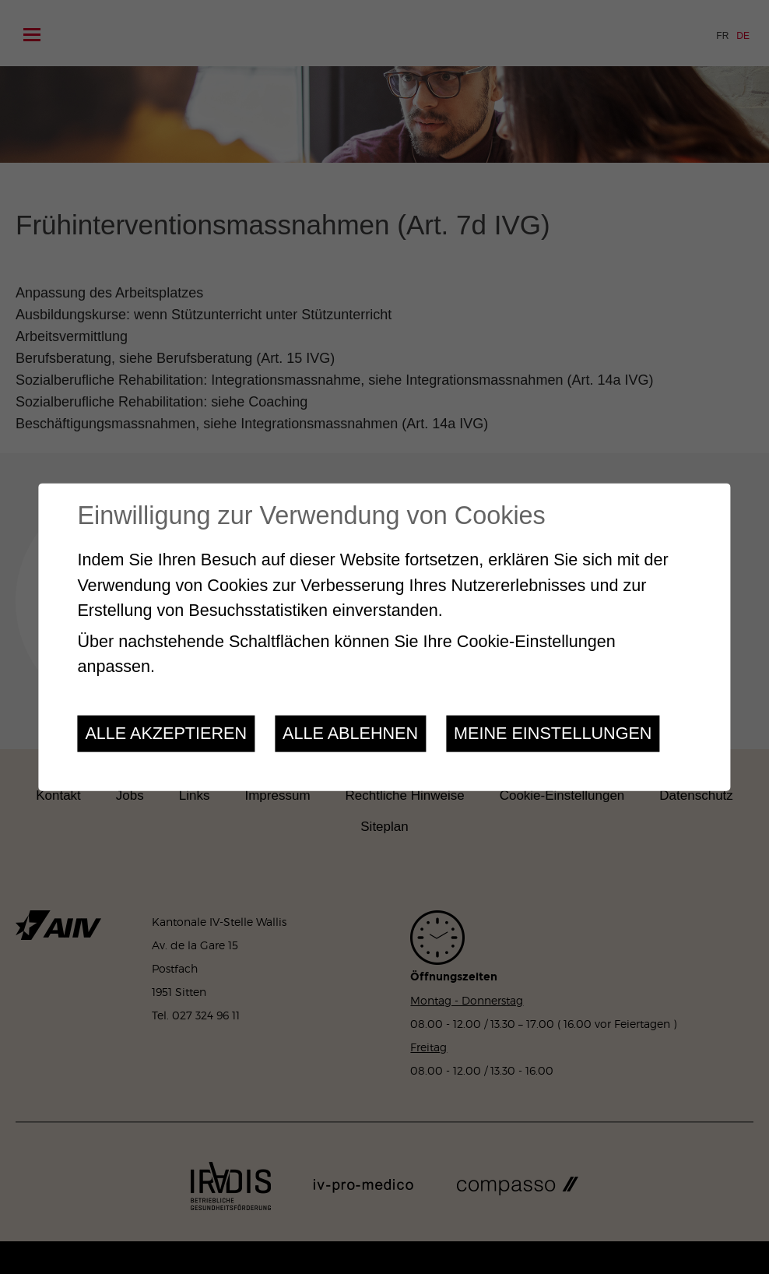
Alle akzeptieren (166, 733)
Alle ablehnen (350, 733)
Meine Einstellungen (552, 733)
